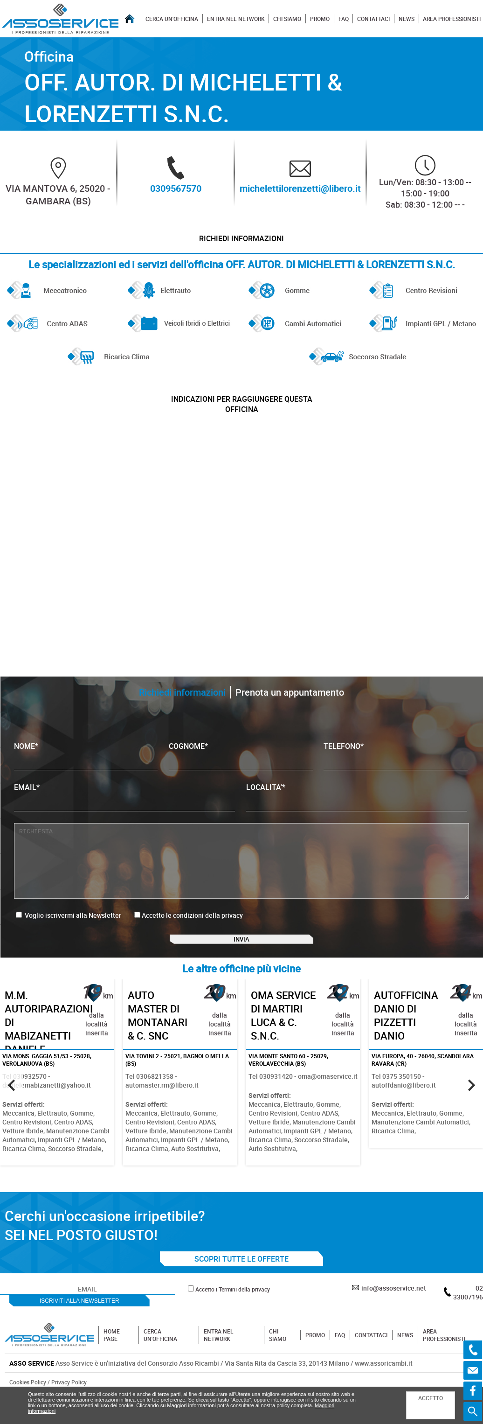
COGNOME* (240, 771)
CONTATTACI (373, 18)
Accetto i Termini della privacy (232, 1317)
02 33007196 (468, 1321)
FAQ (343, 18)
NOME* (86, 771)
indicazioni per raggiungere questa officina (241, 416)
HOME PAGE (112, 1363)
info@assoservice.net (393, 1316)
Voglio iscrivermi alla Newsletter (68, 931)
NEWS (406, 18)
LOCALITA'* (356, 812)
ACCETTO (430, 1398)
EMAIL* (124, 812)
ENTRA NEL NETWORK (236, 18)
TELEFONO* (395, 771)
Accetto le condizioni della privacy (192, 931)
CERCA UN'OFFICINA (171, 18)
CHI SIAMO (287, 18)
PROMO (320, 18)
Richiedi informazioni (242, 242)
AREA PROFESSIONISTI (452, 18)
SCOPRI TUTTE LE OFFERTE (241, 1287)
